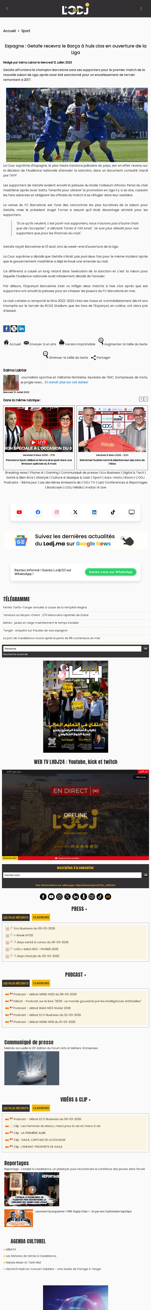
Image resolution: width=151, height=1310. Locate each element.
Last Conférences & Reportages (122, 482)
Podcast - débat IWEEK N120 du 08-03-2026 (45, 994)
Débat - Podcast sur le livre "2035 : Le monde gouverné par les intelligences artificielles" (78, 1001)
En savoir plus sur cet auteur (66, 382)
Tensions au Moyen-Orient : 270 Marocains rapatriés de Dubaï (45, 615)
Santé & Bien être (19, 477)
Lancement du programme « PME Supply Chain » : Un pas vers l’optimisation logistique (83, 1211)
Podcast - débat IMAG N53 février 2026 (42, 1008)
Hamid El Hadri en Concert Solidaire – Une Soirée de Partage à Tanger (53, 1269)
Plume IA (37, 472)
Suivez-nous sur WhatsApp (111, 572)
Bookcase (54, 487)
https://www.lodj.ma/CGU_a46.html (95, 885)
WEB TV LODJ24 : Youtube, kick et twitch (75, 762)
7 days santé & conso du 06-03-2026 (41, 942)
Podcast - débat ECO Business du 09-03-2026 (47, 1119)
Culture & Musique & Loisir (71, 477)
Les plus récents (15, 917)
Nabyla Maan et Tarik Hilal (23, 1262)
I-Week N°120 (23, 935)
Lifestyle (42, 477)
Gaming (52, 472)
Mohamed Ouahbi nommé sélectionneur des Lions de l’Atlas (112, 461)
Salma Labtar (28, 62)
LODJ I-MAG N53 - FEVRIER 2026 (36, 949)
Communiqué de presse (80, 472)
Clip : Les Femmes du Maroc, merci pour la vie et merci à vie (57, 1126)
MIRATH (11, 1249)
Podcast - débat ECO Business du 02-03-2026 (47, 1015)
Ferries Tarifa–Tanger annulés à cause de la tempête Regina (45, 607)
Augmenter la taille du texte (122, 344)
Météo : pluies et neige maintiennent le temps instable (41, 623)
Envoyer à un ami (40, 344)
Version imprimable (77, 344)
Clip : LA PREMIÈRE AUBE (30, 1133)
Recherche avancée (15, 654)
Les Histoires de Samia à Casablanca (31, 1256)
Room (128, 477)
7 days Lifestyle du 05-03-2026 (36, 956)
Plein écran (140, 777)
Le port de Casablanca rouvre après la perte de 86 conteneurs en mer (51, 638)
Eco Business (110, 472)
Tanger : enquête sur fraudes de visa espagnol (35, 630)
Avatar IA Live (95, 487)
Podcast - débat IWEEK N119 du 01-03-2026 (44, 1022)
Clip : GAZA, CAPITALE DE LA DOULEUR (39, 1140)
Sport (25, 31)
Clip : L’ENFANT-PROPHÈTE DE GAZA (38, 1147)
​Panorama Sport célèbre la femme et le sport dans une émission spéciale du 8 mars (39, 461)
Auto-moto (113, 477)
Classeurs (41, 917)
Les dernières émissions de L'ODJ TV (67, 482)
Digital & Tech (133, 472)
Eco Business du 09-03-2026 (34, 928)
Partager (101, 357)
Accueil (9, 31)
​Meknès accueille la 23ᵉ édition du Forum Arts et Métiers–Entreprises (51, 1048)
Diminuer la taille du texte (65, 357)
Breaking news (16, 472)
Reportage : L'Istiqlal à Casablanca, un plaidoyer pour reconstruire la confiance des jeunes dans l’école (74, 1169)
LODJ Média (74, 487)
